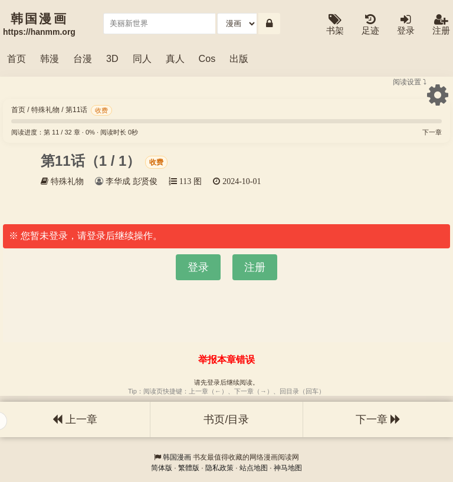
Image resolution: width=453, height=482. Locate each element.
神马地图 (288, 468)
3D (112, 58)
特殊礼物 (45, 110)
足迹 (370, 25)
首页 (16, 58)
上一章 (74, 419)
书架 (335, 25)
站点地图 (253, 468)
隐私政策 (219, 468)
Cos (207, 58)
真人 (175, 58)
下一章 (432, 132)
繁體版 (188, 468)
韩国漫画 (177, 457)
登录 (406, 25)
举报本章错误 (226, 360)
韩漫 (49, 58)
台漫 (82, 58)
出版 (238, 58)
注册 (441, 25)
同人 (142, 58)
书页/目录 (226, 419)
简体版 (161, 468)
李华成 (118, 181)
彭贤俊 (145, 181)
